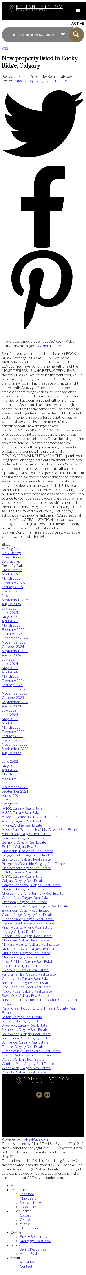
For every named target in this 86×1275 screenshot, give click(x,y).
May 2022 (10, 765)
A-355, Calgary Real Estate (22, 812)
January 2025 (12, 633)
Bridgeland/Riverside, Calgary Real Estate (33, 863)
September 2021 (15, 791)
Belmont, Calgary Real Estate (24, 842)
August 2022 (11, 753)
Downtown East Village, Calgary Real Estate (35, 906)
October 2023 (13, 697)
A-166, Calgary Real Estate (22, 808)
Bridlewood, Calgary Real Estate (26, 868)
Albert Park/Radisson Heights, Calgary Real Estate (40, 829)
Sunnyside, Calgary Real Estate (25, 1042)
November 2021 (15, 787)
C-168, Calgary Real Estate (22, 872)
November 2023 (15, 693)
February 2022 (13, 778)
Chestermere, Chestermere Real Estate (32, 893)
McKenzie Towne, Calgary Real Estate (31, 948)
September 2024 (15, 650)
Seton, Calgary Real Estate (22, 1016)
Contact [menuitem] (26, 1266)
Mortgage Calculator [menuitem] (35, 1240)
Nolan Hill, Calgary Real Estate (25, 965)
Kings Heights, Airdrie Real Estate (27, 927)
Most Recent (12, 570)
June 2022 (10, 761)
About (15, 1258)
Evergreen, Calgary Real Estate (25, 910)
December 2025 (15, 591)
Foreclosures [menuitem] (30, 1206)
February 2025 (13, 629)
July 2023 (9, 710)
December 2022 (15, 740)
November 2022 (15, 744)
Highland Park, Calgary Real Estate (28, 923)
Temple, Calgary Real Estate (23, 1046)
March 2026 (11, 578)
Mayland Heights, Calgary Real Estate (30, 944)
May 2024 (10, 667)
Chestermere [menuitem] (30, 1228)
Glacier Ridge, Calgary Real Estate (27, 914)
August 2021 (11, 795)
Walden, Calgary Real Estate (23, 1059)
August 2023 (11, 706)
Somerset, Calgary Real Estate (25, 1029)
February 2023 (13, 731)
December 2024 (15, 638)
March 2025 (11, 625)
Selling (15, 1245)
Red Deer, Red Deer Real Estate (27, 987)
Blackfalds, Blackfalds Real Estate (27, 851)
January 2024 (12, 685)
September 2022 (15, 748)
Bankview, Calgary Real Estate (25, 838)
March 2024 (11, 676)
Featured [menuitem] (27, 1194)
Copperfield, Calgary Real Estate (26, 897)
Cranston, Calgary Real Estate (24, 902)
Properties (19, 1189)
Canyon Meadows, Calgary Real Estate (31, 885)
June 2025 (10, 612)
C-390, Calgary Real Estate (22, 876)
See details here (48, 345)
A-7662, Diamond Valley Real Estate (29, 816)
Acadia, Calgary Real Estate (22, 821)
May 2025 (10, 616)
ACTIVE (77, 23)
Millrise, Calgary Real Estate (23, 957)
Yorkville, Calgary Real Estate (24, 1072)
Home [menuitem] (16, 1185)
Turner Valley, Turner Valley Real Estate (31, 1051)
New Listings (11, 553)
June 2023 (10, 714)
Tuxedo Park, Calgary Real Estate (27, 1055)
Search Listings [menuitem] (31, 1202)
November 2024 (15, 642)
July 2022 (9, 757)
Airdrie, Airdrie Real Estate (22, 825)
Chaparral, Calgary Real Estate (25, 889)
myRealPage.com (34, 1139)
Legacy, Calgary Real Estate (23, 931)
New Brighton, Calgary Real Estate (28, 961)
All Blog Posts (12, 548)
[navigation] (43, 1225)
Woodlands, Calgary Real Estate (26, 1068)
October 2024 (13, 646)
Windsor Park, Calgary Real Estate (28, 1063)
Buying (16, 1232)
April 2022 (10, 770)
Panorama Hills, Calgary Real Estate (29, 974)
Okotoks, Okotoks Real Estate (25, 970)
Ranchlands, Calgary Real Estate (26, 982)
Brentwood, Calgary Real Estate (26, 859)
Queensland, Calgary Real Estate (26, 978)
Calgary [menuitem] (25, 1215)
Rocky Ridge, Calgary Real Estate (42, 80)
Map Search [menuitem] (29, 1198)
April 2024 (10, 672)
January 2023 (12, 736)
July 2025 (9, 608)
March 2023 (11, 727)
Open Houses (12, 557)
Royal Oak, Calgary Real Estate (25, 995)
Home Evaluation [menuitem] (33, 1253)
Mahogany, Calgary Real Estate (25, 940)
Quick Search (21, 1211)
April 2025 (10, 621)
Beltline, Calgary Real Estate (23, 846)
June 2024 (10, 663)
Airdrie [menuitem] (25, 1223)
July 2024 (9, 659)
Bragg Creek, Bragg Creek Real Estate (31, 855)
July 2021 (9, 799)
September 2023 (15, 702)
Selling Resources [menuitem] (33, 1249)
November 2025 (15, 595)
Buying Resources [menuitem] (33, 1236)
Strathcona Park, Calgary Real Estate (30, 1038)
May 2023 (10, 719)
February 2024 (13, 680)
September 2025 (15, 599)
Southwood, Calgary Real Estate (26, 1034)
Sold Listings (11, 561)
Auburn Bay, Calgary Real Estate (26, 833)
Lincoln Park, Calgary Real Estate (27, 936)
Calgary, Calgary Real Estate (23, 880)
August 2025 (11, 604)
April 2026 (10, 574)
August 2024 (11, 655)
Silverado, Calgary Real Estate (24, 1025)
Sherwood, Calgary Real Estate (25, 1021)
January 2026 (12, 587)
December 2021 (15, 782)
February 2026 (13, 582)
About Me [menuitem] (27, 1262)
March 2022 (11, 774)
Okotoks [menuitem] (26, 1219)
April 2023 (10, 723)
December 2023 (15, 689)
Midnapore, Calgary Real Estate (26, 953)
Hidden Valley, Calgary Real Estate (28, 919)
